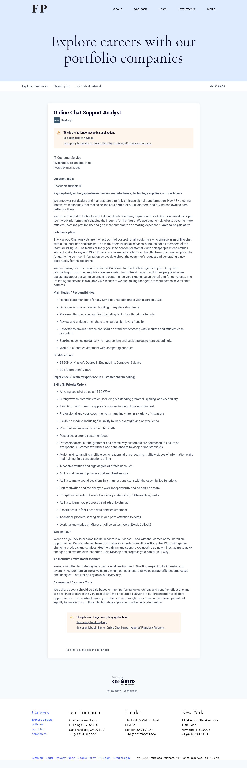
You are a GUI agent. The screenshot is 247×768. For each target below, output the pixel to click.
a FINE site (212, 758)
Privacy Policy (65, 758)
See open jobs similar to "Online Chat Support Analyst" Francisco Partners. (108, 143)
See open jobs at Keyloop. (79, 137)
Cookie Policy (86, 758)
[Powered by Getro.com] (123, 681)
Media (211, 9)
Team (163, 9)
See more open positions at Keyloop (88, 649)
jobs (62, 86)
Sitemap (37, 758)
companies (35, 86)
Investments (187, 9)
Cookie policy (130, 690)
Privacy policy (114, 690)
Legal (49, 758)
